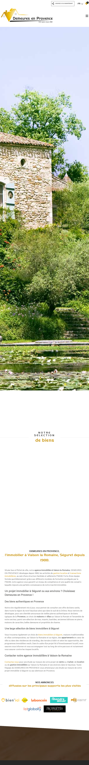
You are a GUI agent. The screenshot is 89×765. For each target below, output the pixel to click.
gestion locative (60, 739)
